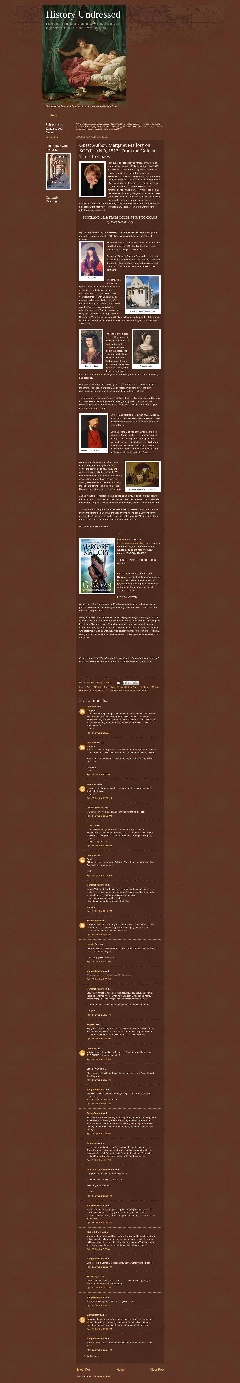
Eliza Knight (93, 1276)
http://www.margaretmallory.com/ (133, 543)
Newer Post (83, 1369)
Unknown (91, 706)
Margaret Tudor (86, 690)
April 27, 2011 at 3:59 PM (99, 1080)
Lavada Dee (93, 944)
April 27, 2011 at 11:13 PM (99, 1222)
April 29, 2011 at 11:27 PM (99, 1350)
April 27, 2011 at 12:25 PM (99, 911)
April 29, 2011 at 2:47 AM (99, 1305)
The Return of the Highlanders (133, 690)
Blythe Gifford (94, 1232)
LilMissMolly (93, 1315)
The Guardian (111, 690)
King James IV (135, 687)
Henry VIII (122, 687)
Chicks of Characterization (100, 1169)
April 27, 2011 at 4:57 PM (99, 1103)
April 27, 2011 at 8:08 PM (99, 1160)
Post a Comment (92, 1356)
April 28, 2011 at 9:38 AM (99, 1249)
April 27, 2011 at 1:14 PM (99, 934)
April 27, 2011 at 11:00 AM (99, 798)
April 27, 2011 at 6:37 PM (99, 1133)
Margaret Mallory (151, 687)
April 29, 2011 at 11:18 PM (99, 1329)
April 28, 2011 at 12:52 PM (99, 1267)
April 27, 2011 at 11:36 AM (99, 845)
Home (54, 115)
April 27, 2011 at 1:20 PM (99, 979)
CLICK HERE (52, 137)
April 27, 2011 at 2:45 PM (99, 1015)
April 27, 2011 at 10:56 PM (99, 1196)
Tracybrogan (93, 920)
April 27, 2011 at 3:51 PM (99, 1059)
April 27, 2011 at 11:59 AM (99, 875)
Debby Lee (92, 1143)
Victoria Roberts (95, 807)
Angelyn (91, 1024)
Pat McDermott (94, 1113)
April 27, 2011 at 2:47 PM (99, 1038)
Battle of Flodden (95, 687)
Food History (110, 687)
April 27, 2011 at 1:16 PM (99, 961)
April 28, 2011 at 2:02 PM (99, 1287)
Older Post (157, 1369)
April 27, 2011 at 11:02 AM (99, 816)
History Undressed (83, 14)
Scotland (99, 690)
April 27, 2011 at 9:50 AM (99, 774)
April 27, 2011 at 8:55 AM (99, 733)
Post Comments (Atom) (100, 1376)
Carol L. (91, 825)
